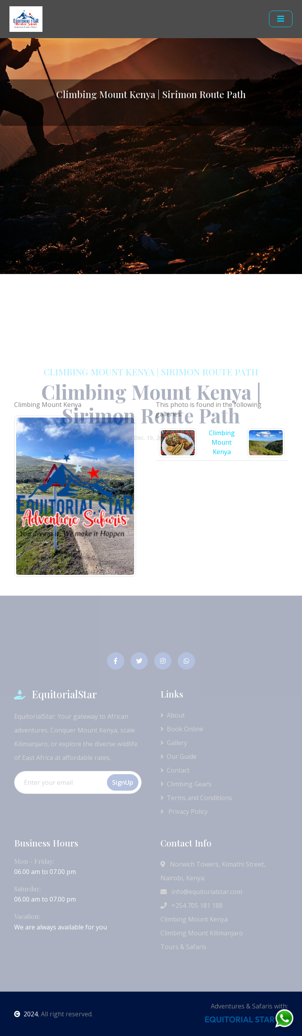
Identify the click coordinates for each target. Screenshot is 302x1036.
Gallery (173, 742)
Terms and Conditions (196, 797)
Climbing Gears (186, 784)
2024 (26, 1014)
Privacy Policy (184, 811)
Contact (175, 770)
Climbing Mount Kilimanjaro (201, 933)
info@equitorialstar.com (201, 891)
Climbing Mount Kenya (194, 919)
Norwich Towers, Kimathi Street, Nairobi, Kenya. (212, 871)
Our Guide (178, 756)
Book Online (181, 729)
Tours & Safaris (183, 946)
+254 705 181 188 (191, 905)
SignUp (122, 782)
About (172, 715)
